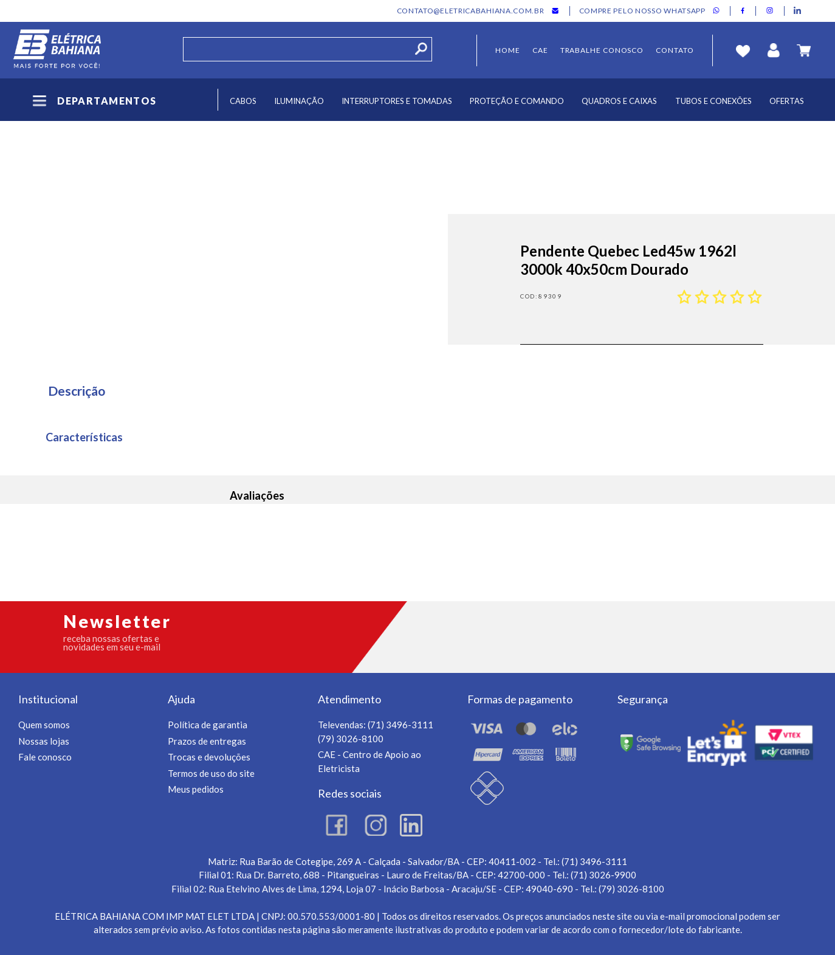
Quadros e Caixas (619, 101)
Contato (674, 50)
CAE (540, 50)
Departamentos (93, 100)
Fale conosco (45, 756)
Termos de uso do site (211, 773)
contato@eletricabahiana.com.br (471, 11)
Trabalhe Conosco (602, 50)
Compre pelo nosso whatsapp (642, 11)
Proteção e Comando (517, 101)
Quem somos (44, 724)
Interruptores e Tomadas (397, 101)
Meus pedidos (196, 789)
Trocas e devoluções (209, 756)
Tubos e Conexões (713, 101)
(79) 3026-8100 (350, 738)
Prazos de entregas (207, 741)
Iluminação (299, 101)
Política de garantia (207, 724)
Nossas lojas (43, 741)
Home (507, 50)
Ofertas (786, 101)
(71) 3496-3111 (400, 724)
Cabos (243, 101)
